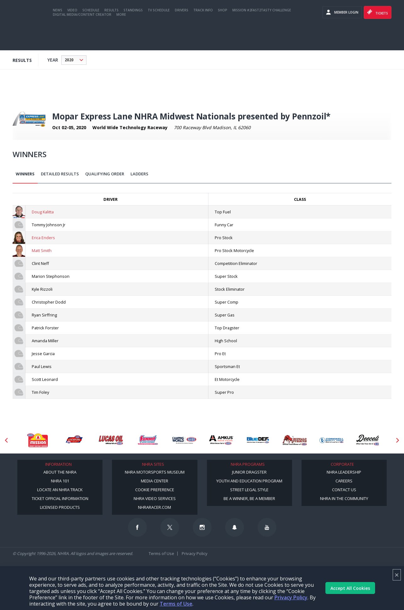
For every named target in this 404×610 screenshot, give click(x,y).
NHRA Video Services (155, 498)
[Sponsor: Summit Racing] (148, 440)
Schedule (90, 35)
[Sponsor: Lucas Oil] (111, 440)
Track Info (203, 35)
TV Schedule (159, 35)
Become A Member (352, 6)
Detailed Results (60, 174)
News (57, 35)
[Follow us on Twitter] (169, 527)
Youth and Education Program (249, 481)
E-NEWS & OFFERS (317, 19)
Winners (25, 174)
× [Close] (397, 574)
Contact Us (344, 489)
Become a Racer (317, 6)
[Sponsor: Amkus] (221, 440)
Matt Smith (42, 250)
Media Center (154, 481)
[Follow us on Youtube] (266, 527)
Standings (133, 35)
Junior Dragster (249, 472)
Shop (222, 35)
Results (111, 35)
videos (343, 16)
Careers (343, 481)
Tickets (377, 38)
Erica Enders (43, 237)
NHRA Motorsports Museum (155, 472)
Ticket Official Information (60, 498)
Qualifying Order (104, 174)
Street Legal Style (249, 489)
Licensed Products (60, 507)
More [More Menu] (121, 40)
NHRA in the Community (344, 498)
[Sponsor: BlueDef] (258, 440)
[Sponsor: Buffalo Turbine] (295, 440)
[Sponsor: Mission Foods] (37, 440)
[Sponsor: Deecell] (368, 440)
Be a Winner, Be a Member (249, 498)
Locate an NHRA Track (60, 489)
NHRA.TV (381, 6)
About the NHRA (59, 472)
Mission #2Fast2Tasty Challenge (261, 35)
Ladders (139, 174)
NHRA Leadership (344, 472)
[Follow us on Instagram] (202, 527)
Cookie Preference (154, 489)
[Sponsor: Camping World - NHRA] (184, 440)
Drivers (181, 35)
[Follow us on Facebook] (137, 527)
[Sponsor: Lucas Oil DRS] (74, 440)
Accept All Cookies (350, 588)
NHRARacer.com (154, 507)
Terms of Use (176, 603)
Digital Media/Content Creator (82, 40)
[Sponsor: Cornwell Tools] (331, 440)
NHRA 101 (60, 481)
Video (72, 35)
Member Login (342, 37)
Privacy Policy (290, 597)
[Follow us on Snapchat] (234, 527)
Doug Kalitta (43, 212)
